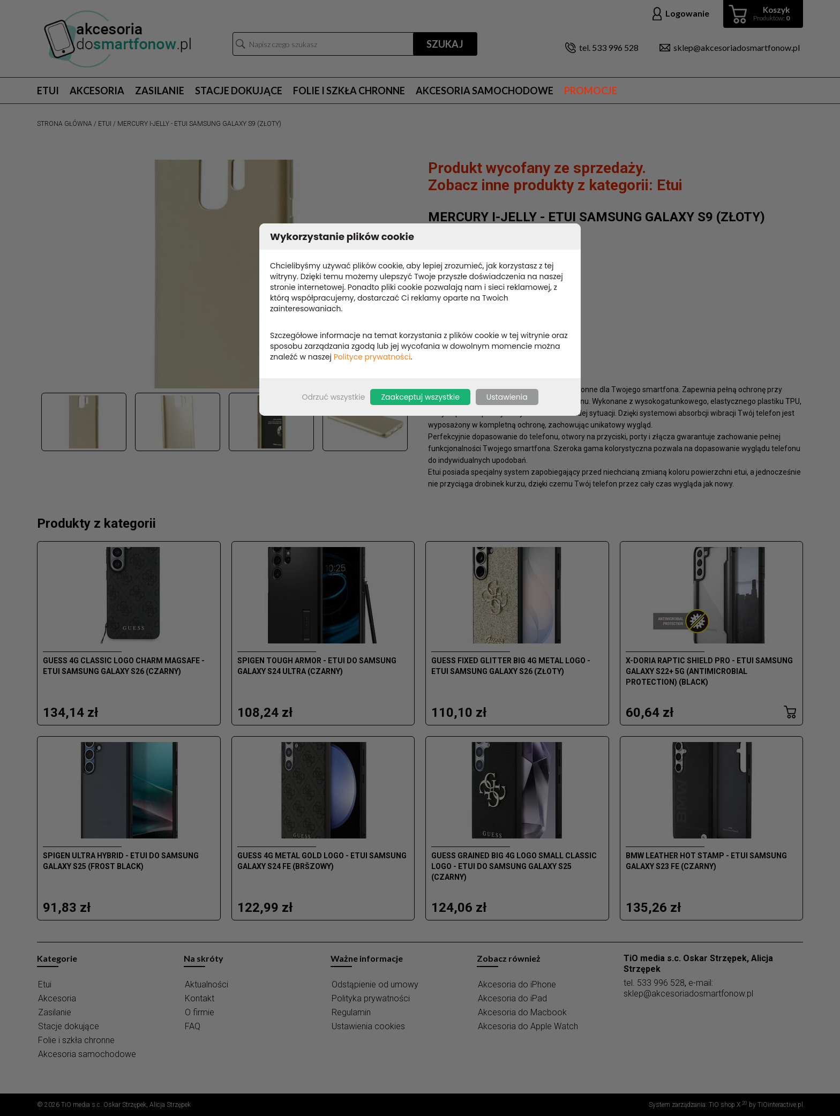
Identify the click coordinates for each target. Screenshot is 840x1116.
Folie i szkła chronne (349, 90)
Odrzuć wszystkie (333, 397)
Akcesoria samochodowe (484, 90)
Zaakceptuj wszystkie (420, 397)
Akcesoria (97, 90)
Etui (48, 90)
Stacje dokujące (238, 90)
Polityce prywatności (372, 356)
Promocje (590, 90)
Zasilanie (159, 90)
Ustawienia (507, 397)
